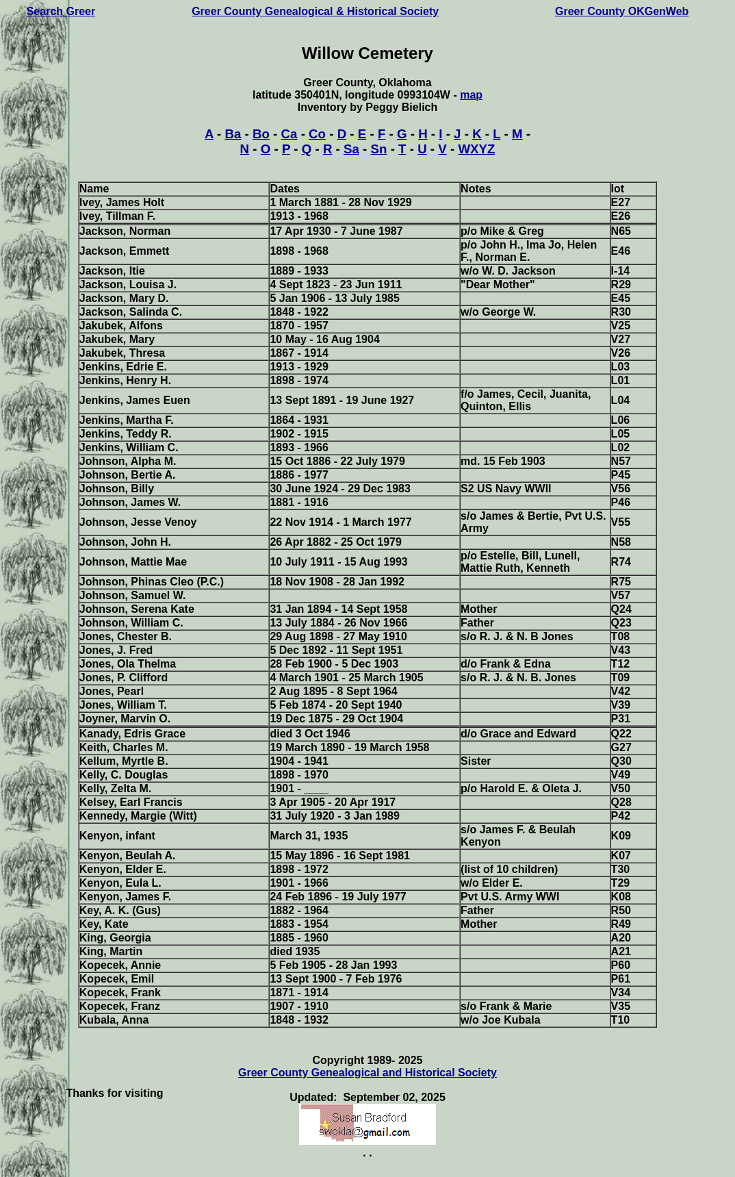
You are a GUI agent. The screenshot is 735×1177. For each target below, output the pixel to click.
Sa (351, 149)
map (471, 95)
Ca (289, 134)
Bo (261, 134)
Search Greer (61, 11)
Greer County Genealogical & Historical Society (315, 11)
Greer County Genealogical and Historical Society (367, 1072)
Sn (379, 149)
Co (317, 134)
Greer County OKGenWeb (621, 11)
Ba (232, 134)
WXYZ (476, 149)
